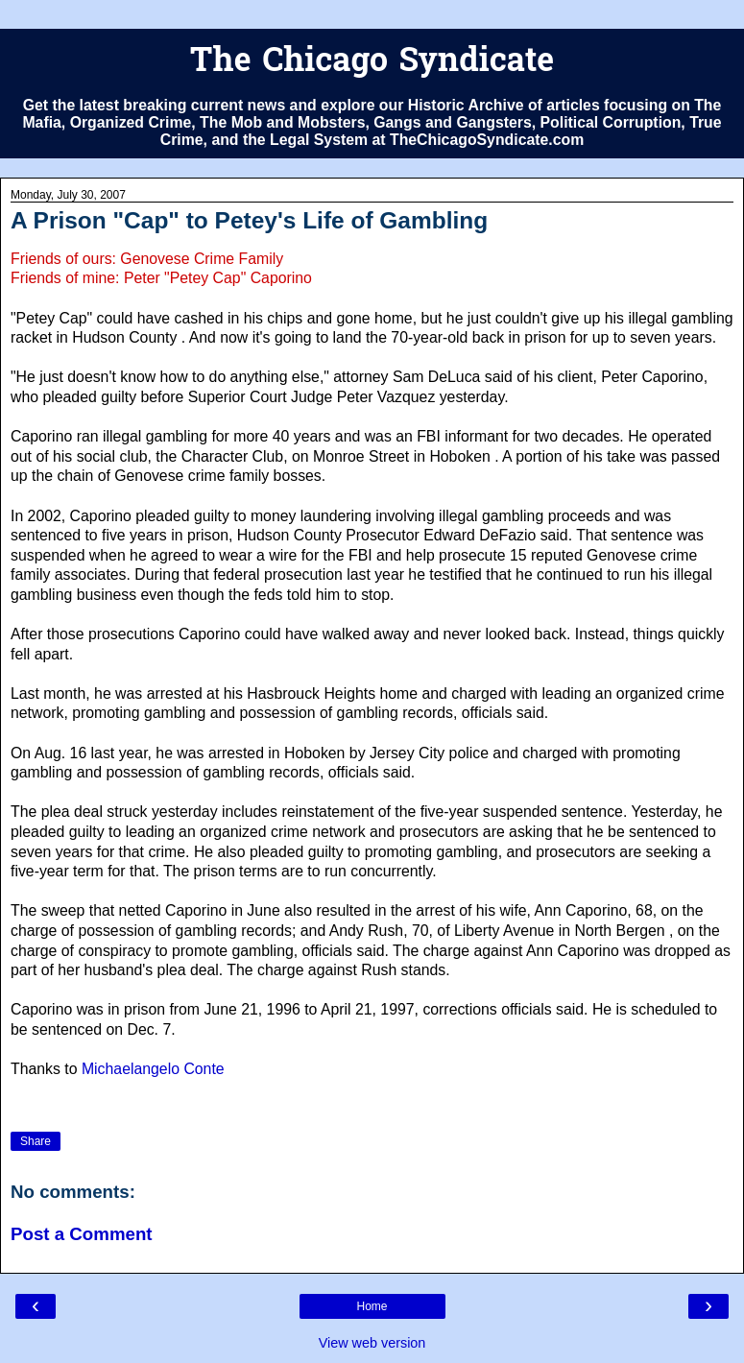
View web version (372, 1343)
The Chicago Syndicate (372, 62)
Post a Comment (82, 1234)
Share (35, 1141)
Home (371, 1306)
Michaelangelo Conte (153, 1069)
